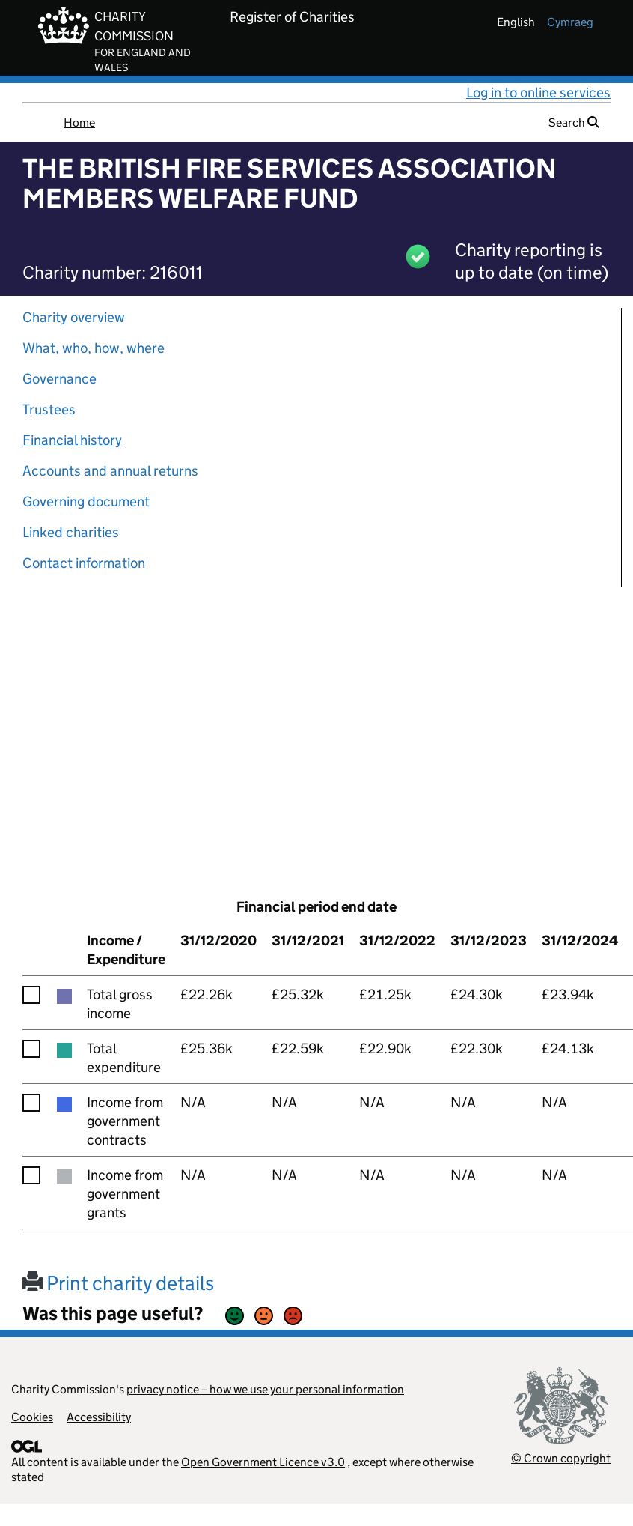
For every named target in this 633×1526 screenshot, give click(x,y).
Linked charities (70, 532)
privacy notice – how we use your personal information (265, 1389)
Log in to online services (538, 92)
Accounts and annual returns (110, 470)
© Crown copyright (561, 1458)
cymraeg (570, 22)
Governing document (86, 501)
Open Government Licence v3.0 (263, 1462)
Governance (59, 378)
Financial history (72, 440)
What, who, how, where (93, 348)
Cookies (32, 1417)
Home (79, 122)
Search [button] (573, 122)
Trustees (49, 409)
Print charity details (118, 1283)
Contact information (83, 563)
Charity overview (73, 317)
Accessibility (99, 1417)
